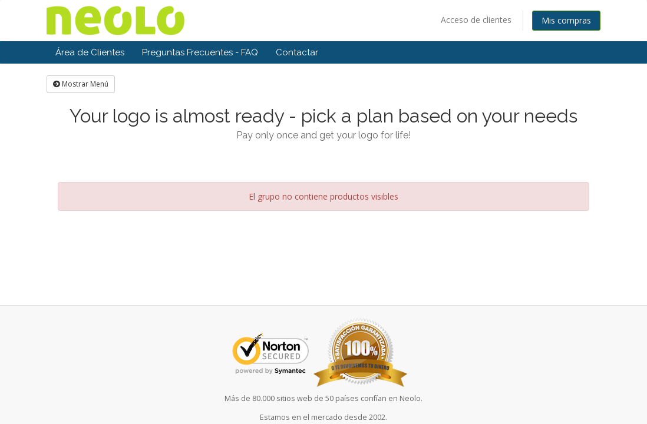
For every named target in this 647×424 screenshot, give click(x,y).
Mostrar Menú (80, 84)
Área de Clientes (89, 52)
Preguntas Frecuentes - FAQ (200, 52)
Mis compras (566, 20)
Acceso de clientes (476, 19)
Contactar (297, 52)
